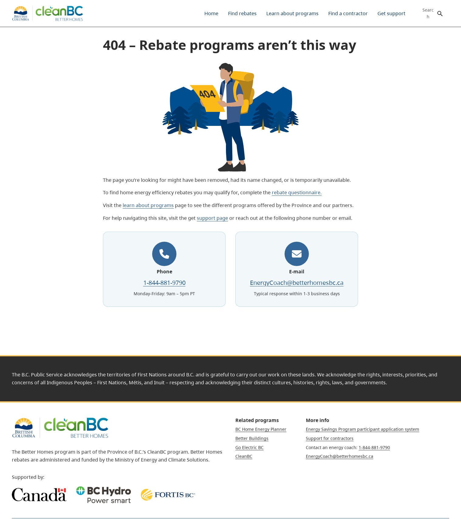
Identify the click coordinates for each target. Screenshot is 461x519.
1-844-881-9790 (164, 283)
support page (212, 218)
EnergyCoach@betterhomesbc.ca (296, 283)
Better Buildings (251, 438)
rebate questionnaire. (297, 192)
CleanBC (243, 456)
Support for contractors (329, 438)
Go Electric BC (249, 447)
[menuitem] (211, 13)
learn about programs (148, 205)
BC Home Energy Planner (260, 429)
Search (428, 13)
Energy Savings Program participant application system (362, 429)
